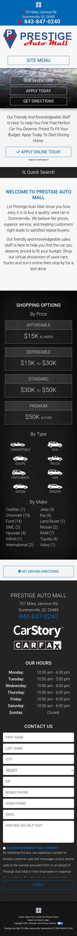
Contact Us (40, 917)
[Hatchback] (20, 474)
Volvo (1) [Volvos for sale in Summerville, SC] (47, 544)
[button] (38, 172)
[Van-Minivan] (55, 474)
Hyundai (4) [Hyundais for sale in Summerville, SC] (16, 533)
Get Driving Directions (38, 571)
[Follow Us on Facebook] (38, 5)
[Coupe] (20, 461)
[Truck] (55, 461)
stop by (58, 263)
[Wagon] (55, 488)
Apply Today (38, 91)
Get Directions (38, 101)
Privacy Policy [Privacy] (52, 917)
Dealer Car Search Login (38, 920)
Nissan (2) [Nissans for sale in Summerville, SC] (49, 527)
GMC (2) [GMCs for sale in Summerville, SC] (13, 527)
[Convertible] (20, 447)
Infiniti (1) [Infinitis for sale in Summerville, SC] (14, 539)
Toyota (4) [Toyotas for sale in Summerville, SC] (49, 539)
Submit (38, 885)
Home (21, 917)
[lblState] (38, 770)
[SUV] (55, 447)
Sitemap (32, 923)
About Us (30, 917)
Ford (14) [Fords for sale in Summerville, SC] (14, 521)
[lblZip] (38, 781)
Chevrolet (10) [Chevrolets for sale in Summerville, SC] (18, 515)
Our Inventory (38, 80)
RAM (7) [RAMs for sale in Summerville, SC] (47, 533)
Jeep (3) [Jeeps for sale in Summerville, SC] (47, 509)
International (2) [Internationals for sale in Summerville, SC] (19, 544)
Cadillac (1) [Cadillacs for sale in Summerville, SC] (15, 509)
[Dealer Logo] (38, 39)
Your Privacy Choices (50, 923)
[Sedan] (20, 488)
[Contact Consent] (4, 848)
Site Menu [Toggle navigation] (39, 60)
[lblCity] (38, 759)
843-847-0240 (42, 21)
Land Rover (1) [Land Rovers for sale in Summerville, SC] (52, 521)
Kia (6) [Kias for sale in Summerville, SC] (45, 515)
